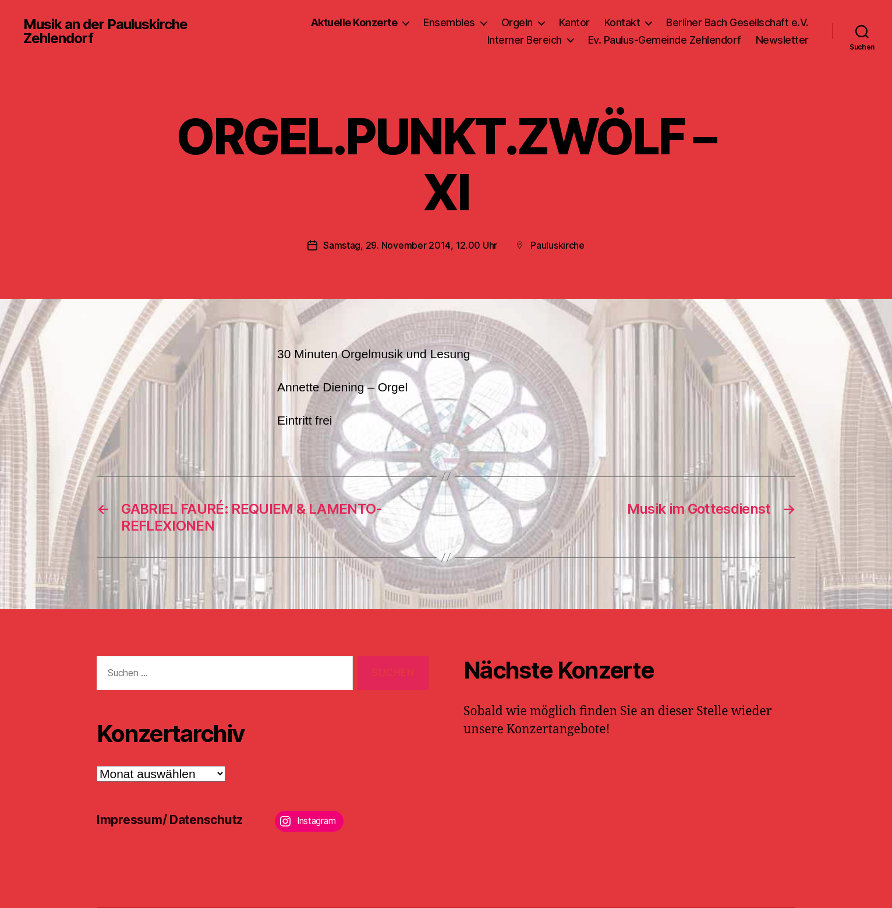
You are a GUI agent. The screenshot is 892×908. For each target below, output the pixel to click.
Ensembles (449, 22)
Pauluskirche (557, 245)
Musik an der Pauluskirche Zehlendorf (105, 31)
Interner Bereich (524, 40)
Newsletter (782, 40)
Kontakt (622, 22)
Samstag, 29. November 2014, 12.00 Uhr (410, 245)
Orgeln (517, 22)
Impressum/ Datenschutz (170, 819)
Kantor (574, 22)
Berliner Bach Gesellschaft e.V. (737, 22)
